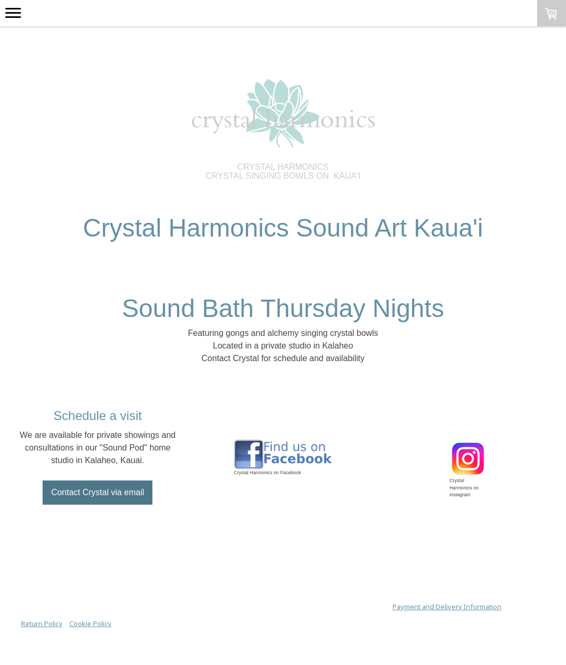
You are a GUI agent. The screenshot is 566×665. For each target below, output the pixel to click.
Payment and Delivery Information (447, 606)
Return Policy (42, 623)
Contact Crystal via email (97, 492)
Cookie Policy (90, 623)
